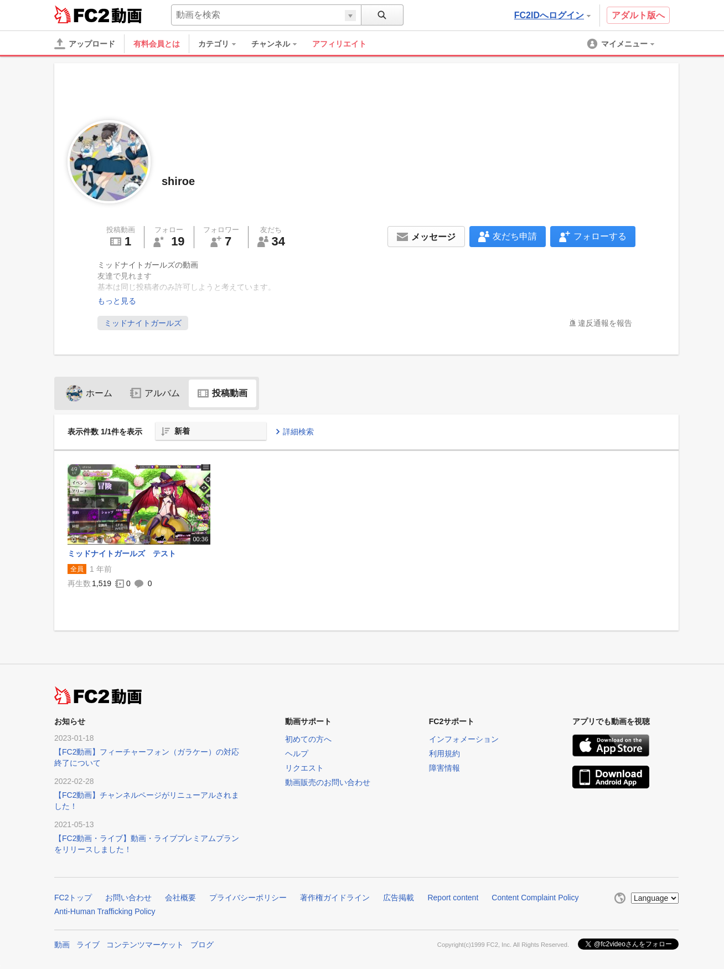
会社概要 (180, 897)
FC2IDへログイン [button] (552, 15)
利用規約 (444, 753)
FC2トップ (73, 897)
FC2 (81, 14)
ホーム (89, 393)
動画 (62, 944)
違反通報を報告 (605, 323)
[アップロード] (84, 43)
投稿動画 (222, 393)
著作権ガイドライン (335, 897)
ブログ (202, 944)
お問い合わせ (128, 897)
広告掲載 (398, 897)
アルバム (155, 393)
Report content (452, 897)
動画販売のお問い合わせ (327, 782)
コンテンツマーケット (145, 944)
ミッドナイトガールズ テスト (122, 553)
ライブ (88, 944)
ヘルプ (296, 753)
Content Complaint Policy (535, 897)
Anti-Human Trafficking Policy (105, 911)
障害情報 (444, 767)
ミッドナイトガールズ (143, 323)
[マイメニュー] (621, 43)
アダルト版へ (638, 15)
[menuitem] (222, 43)
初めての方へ (308, 739)
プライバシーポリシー (248, 897)
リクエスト (304, 767)
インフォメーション (464, 739)
